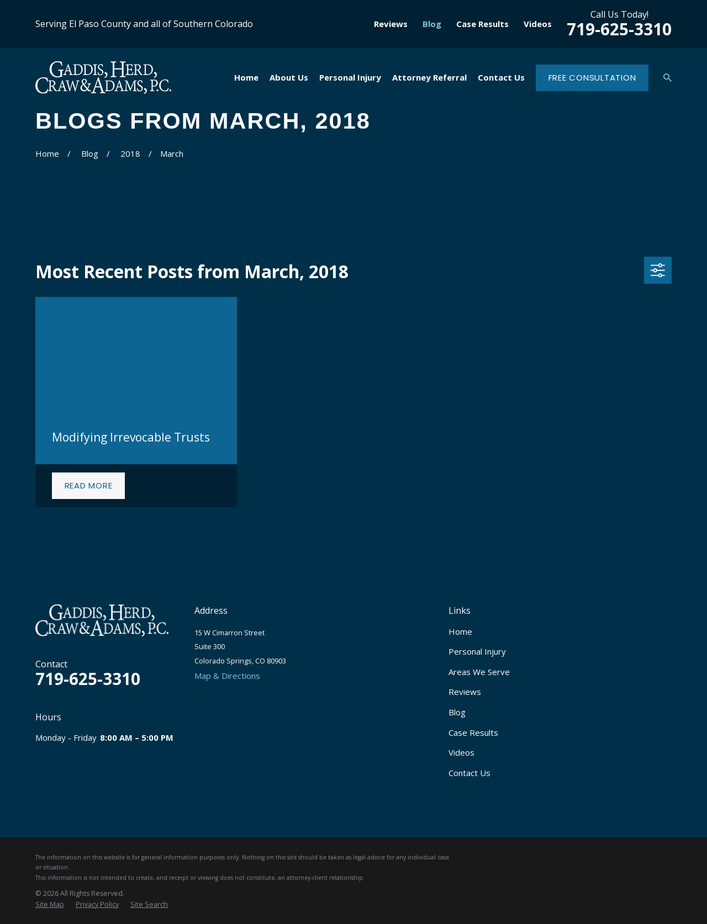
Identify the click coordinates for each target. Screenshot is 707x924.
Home (460, 631)
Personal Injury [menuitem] (350, 77)
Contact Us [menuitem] (501, 77)
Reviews (391, 23)
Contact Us (469, 772)
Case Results (482, 23)
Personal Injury (477, 651)
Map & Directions (227, 675)
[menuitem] (49, 905)
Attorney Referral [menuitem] (429, 77)
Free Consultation (592, 77)
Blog (432, 23)
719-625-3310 (619, 29)
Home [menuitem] (246, 77)
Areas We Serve (479, 671)
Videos (538, 23)
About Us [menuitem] (289, 77)
